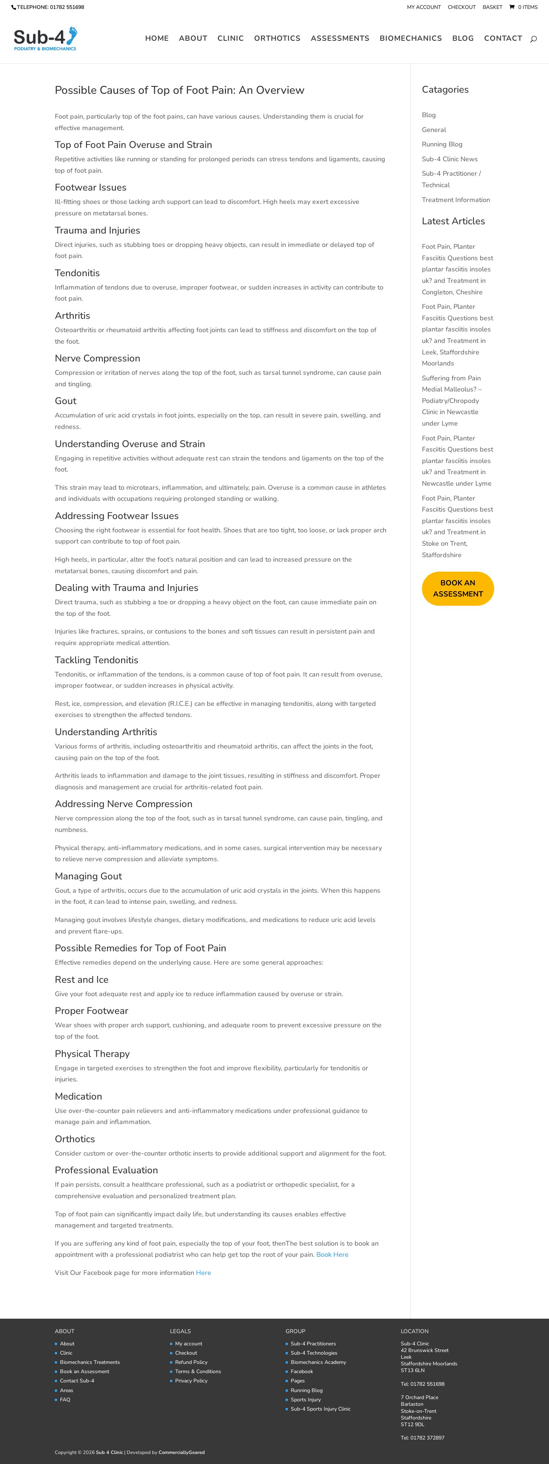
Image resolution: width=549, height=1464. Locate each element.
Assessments (340, 39)
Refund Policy (191, 1362)
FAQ (65, 1399)
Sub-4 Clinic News (450, 159)
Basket (492, 8)
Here (203, 1272)
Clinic (230, 39)
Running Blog (442, 144)
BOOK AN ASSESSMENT (458, 588)
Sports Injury (306, 1399)
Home (157, 39)
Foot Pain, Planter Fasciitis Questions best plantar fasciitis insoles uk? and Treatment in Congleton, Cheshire (457, 269)
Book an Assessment (84, 1371)
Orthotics (277, 39)
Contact (503, 39)
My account (424, 8)
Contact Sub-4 (77, 1380)
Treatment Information (456, 199)
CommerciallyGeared (182, 1452)
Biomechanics (411, 39)
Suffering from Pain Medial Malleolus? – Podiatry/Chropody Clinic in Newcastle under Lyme (452, 401)
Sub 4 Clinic (109, 1452)
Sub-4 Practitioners (313, 1343)
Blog (463, 39)
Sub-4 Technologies (314, 1352)
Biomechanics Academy (318, 1362)
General (434, 129)
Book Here (333, 1254)
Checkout (462, 8)
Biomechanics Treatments (90, 1362)
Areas (66, 1390)
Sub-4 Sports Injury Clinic (321, 1408)
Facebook (302, 1371)
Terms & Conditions (198, 1371)
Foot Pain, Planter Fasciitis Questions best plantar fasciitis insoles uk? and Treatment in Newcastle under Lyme (457, 461)
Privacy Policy (191, 1380)
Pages (298, 1380)
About (193, 39)
